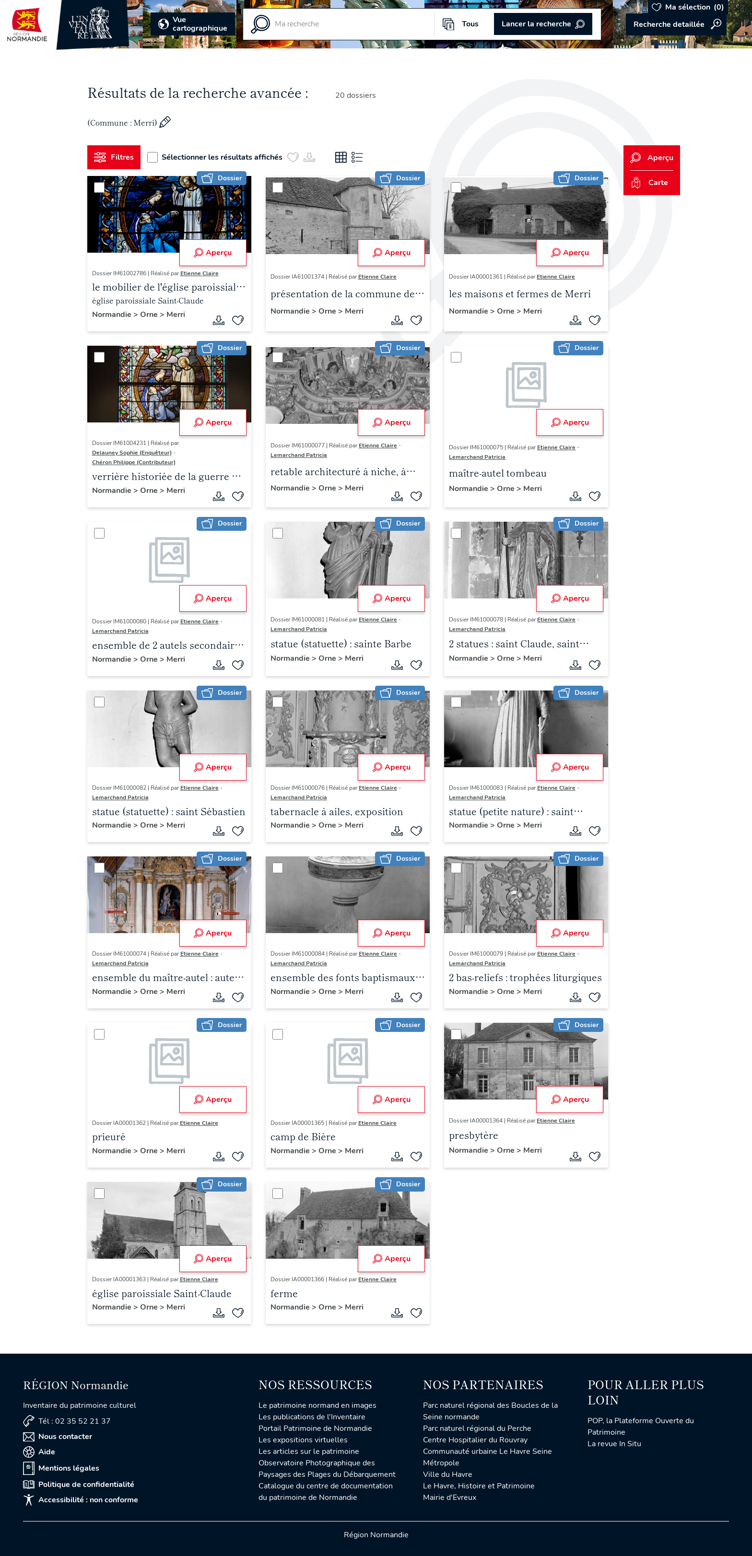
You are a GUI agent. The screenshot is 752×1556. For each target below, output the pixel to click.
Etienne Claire (199, 273)
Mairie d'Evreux (449, 1497)
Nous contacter (57, 1436)
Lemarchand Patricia (298, 455)
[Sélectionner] (99, 187)
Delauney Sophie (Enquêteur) (132, 452)
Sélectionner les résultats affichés (214, 157)
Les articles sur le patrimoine (308, 1451)
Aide (39, 1452)
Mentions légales (61, 1468)
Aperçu (213, 252)
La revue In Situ (614, 1444)
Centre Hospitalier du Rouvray (475, 1440)
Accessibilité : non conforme (80, 1500)
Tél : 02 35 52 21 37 (67, 1421)
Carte (649, 182)
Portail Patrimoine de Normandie (315, 1428)
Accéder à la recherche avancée (676, 24)
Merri (175, 314)
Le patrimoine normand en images (317, 1405)
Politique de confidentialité (78, 1484)
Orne (150, 314)
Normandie (112, 314)
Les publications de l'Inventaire (311, 1417)
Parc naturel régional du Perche (477, 1428)
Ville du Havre (447, 1474)
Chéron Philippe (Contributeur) (134, 462)
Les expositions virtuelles (303, 1440)
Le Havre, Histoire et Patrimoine (479, 1486)
